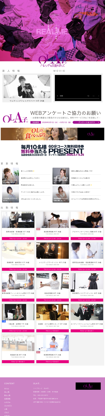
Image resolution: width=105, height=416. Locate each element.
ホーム (6, 388)
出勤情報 (7, 398)
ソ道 (5, 409)
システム (7, 402)
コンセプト (8, 405)
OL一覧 (7, 392)
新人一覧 (7, 395)
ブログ (6, 412)
